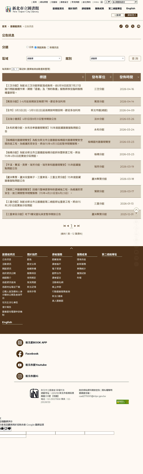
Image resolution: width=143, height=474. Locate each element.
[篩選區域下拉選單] (44, 58)
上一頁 (68, 226)
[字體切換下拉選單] (107, 2)
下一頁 (75, 226)
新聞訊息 (54, 47)
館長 (29, 259)
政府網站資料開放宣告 (89, 390)
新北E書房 (57, 296)
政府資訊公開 (9, 273)
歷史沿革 (31, 264)
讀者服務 (86, 8)
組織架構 (31, 268)
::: (1, 2)
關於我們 (72, 8)
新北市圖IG (27, 376)
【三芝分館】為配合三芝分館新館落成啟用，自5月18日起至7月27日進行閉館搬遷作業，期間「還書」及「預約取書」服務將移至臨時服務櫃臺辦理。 (44, 89)
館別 (69, 58)
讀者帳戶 (56, 264)
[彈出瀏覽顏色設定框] (101, 2)
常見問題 (75, 2)
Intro (96, 2)
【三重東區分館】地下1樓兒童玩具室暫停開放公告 (33, 214)
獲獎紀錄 (81, 273)
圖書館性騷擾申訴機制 (12, 313)
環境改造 (81, 259)
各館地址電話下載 (11, 287)
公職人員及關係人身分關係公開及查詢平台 (12, 294)
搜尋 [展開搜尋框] (118, 15)
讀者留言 (64, 2)
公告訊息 (6, 259)
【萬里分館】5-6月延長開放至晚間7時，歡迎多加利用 (35, 101)
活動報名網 (57, 282)
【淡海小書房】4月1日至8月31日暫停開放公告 (30, 119)
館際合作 (56, 273)
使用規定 (31, 277)
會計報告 (6, 307)
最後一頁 (78, 226)
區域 (5, 58)
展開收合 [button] (71, 248)
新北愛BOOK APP (31, 342)
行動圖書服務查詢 (61, 291)
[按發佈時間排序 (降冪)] (138, 77)
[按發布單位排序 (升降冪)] (110, 77)
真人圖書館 (57, 301)
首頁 (35, 2)
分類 (5, 47)
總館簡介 (6, 277)
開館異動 (41, 47)
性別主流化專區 (10, 302)
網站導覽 (44, 2)
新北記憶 (31, 287)
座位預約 (87, 2)
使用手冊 (31, 291)
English (130, 8)
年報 (79, 277)
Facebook (27, 353)
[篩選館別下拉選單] (107, 58)
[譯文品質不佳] (7, 429)
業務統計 (81, 268)
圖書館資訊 (58, 8)
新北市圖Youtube (31, 365)
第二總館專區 (115, 8)
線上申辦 (56, 287)
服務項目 (31, 273)
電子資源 (56, 268)
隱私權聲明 (107, 390)
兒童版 (54, 2)
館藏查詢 (56, 259)
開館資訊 (6, 268)
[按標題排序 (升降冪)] (83, 77)
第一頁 (64, 226)
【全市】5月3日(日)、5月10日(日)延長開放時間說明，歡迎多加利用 (42, 110)
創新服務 (81, 264)
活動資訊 (6, 264)
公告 (31, 47)
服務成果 (99, 8)
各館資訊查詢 (9, 282)
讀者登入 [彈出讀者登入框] (131, 15)
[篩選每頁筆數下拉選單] (15, 69)
